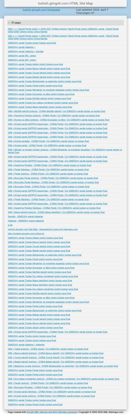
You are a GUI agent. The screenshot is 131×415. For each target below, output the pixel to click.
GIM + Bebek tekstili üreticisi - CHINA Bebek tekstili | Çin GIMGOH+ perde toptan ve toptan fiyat (55, 361)
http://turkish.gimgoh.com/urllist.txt (26, 233)
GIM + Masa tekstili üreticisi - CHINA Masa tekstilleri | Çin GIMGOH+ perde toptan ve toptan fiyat (56, 212)
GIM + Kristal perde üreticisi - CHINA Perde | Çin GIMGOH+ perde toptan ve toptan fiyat (51, 396)
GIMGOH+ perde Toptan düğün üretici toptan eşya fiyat (35, 64)
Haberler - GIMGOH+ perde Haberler (26, 220)
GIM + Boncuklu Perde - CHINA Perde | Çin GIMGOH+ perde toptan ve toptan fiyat (48, 186)
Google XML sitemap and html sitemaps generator (52, 412)
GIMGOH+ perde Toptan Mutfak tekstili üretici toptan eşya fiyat (39, 98)
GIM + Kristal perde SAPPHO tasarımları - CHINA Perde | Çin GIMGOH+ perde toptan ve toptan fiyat (57, 124)
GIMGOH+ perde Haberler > (21, 47)
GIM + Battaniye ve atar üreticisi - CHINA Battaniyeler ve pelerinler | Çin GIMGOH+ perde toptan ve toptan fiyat (63, 366)
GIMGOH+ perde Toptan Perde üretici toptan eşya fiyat (35, 85)
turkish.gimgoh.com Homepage (41, 9)
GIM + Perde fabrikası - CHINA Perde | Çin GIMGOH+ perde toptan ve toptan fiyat (48, 169)
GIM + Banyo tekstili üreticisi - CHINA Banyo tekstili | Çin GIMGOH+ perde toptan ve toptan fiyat (55, 353)
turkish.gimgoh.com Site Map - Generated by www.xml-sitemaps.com (43, 229)
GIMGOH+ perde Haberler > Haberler (26, 344)
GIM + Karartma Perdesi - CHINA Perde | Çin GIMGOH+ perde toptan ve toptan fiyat (49, 165)
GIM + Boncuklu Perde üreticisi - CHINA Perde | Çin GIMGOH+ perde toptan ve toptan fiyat (53, 178)
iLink (10, 225)
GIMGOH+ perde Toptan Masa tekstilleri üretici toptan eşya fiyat (40, 107)
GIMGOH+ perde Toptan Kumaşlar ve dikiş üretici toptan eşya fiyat (41, 94)
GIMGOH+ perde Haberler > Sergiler (26, 51)
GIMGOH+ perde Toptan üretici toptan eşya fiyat (32, 43)
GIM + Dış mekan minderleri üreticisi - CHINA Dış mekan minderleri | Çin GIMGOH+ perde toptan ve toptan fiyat (63, 379)
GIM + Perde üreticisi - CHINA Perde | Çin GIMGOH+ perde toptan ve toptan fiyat (48, 173)
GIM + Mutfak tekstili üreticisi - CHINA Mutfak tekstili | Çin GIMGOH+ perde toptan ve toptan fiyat (56, 111)
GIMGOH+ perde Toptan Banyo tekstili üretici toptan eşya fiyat (39, 68)
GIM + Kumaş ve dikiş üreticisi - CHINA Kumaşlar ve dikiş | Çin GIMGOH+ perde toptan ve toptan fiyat (58, 119)
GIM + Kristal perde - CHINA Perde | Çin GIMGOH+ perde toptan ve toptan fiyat (47, 145)
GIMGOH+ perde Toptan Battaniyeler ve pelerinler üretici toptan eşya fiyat (44, 81)
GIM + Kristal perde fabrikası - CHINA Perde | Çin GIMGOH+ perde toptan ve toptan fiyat (52, 391)
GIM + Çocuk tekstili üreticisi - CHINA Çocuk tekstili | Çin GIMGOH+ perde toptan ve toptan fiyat (56, 357)
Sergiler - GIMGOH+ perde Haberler (25, 216)
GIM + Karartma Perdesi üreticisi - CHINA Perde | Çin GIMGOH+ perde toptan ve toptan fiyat (54, 115)
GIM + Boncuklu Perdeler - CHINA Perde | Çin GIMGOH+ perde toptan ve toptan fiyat (50, 387)
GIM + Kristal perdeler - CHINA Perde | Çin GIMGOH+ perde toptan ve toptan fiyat (48, 141)
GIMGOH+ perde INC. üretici (22, 55)
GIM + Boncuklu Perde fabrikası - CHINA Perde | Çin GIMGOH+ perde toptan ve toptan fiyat (53, 182)
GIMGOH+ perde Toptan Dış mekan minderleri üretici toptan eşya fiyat (43, 102)
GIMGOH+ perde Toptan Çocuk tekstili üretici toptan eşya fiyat (39, 72)
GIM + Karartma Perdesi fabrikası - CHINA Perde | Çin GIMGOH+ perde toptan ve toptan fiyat (54, 208)
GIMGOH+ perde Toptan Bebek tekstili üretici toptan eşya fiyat (39, 77)
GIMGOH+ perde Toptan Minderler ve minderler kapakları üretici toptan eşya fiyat (48, 90)
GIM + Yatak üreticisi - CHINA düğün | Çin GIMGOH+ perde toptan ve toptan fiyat (48, 349)
